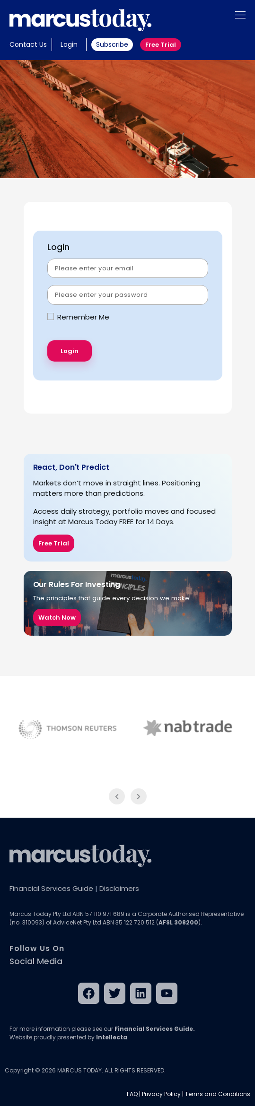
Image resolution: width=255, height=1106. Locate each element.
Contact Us (28, 44)
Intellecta (111, 1037)
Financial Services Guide (51, 888)
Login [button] (69, 44)
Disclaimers (119, 888)
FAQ (132, 1094)
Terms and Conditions (217, 1094)
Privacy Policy (161, 1094)
